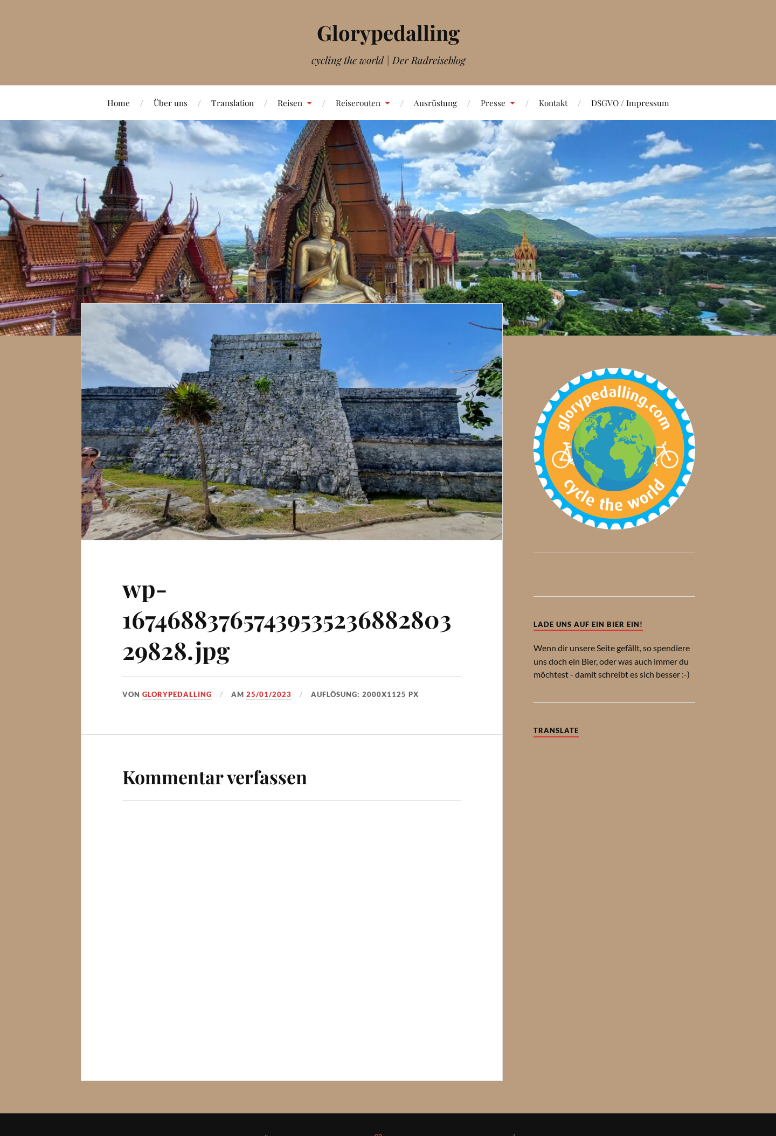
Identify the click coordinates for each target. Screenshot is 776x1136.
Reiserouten (358, 102)
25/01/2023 (269, 694)
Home (118, 102)
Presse (493, 102)
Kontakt (553, 102)
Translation (232, 102)
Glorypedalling (388, 32)
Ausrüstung (435, 102)
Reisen (290, 102)
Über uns (171, 102)
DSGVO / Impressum (630, 102)
